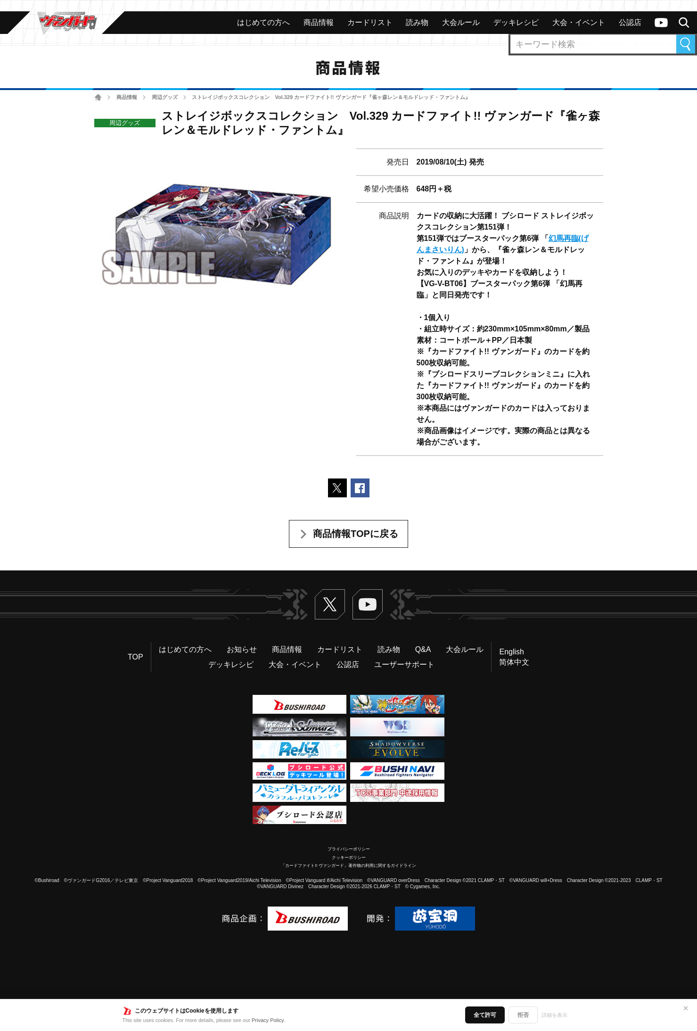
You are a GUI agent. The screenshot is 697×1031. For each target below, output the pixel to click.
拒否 (523, 1015)
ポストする (337, 487)
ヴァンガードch (661, 22)
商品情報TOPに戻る (355, 533)
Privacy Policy (268, 1020)
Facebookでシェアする (360, 487)
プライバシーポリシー (349, 849)
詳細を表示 (554, 1015)
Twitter (330, 604)
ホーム (98, 97)
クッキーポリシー (349, 857)
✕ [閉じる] (686, 1008)
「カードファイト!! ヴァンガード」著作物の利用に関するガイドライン (348, 865)
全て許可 (485, 1015)
